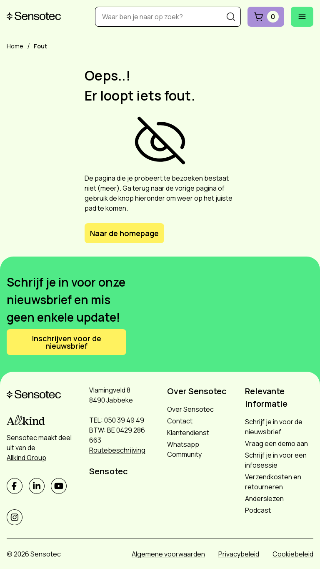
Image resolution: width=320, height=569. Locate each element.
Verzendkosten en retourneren (273, 481)
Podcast (258, 510)
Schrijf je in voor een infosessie (276, 460)
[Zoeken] (231, 17)
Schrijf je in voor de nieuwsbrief (273, 426)
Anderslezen (264, 498)
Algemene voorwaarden (168, 554)
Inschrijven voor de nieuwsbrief (66, 342)
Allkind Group (26, 457)
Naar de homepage (124, 233)
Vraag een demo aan (276, 443)
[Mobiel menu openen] (302, 17)
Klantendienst (188, 432)
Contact (179, 420)
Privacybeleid (238, 554)
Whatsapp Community (184, 449)
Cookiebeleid (292, 554)
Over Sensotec (190, 409)
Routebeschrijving (117, 450)
